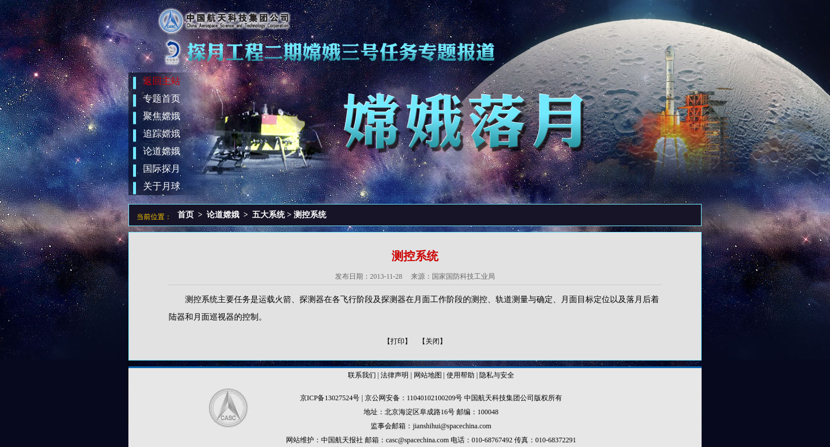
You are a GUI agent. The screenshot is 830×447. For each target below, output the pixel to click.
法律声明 (395, 375)
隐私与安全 (496, 375)
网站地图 (428, 375)
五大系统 (268, 214)
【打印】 (397, 341)
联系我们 (362, 375)
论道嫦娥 (223, 214)
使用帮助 (461, 375)
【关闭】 (433, 341)
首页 (185, 214)
